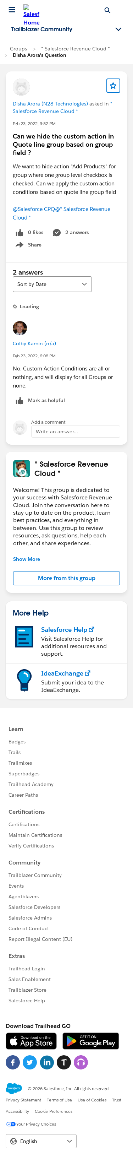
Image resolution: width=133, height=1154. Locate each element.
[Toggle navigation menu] (118, 29)
